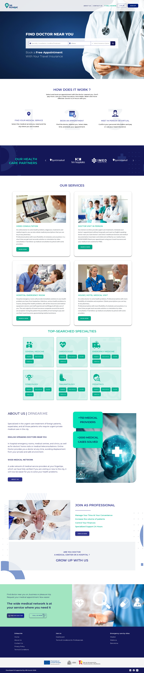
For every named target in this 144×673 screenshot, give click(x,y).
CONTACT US (97, 6)
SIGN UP (133, 5)
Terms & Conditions (21, 650)
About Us (18, 640)
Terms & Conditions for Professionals (69, 640)
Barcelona (38, 356)
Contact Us (18, 643)
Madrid (29, 356)
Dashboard (60, 637)
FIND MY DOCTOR (15, 616)
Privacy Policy (19, 646)
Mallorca (29, 361)
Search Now (85, 247)
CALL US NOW (110, 6)
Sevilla (81, 356)
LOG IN (121, 5)
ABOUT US (87, 6)
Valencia (63, 361)
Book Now (23, 249)
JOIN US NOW (82, 533)
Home (16, 637)
